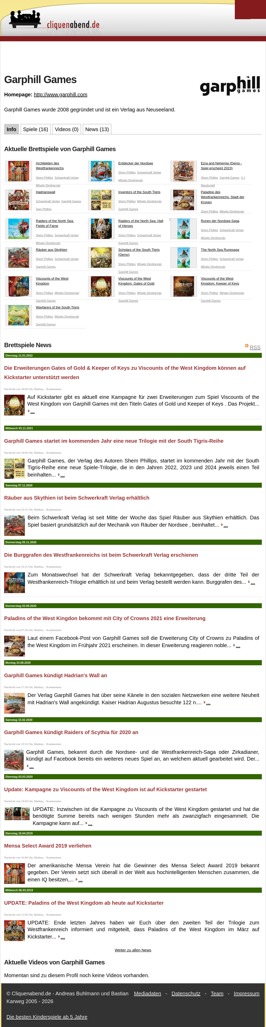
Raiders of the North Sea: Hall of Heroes (125, 224)
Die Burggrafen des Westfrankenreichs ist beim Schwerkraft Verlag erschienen (101, 555)
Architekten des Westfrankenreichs (34, 167)
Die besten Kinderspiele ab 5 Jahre (46, 1017)
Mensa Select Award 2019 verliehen (47, 846)
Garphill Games (229, 177)
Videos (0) (66, 129)
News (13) (97, 129)
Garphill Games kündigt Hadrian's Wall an (55, 675)
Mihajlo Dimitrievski (48, 185)
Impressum (247, 993)
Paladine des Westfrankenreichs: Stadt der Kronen (207, 198)
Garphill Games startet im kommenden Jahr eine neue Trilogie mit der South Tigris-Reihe (113, 441)
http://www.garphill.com (60, 94)
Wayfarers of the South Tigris (42, 308)
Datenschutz (185, 993)
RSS (255, 347)
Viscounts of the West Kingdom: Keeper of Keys (204, 282)
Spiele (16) (35, 129)
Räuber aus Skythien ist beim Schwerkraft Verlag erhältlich (76, 498)
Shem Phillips (44, 177)
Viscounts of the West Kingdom (36, 282)
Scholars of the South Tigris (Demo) (124, 253)
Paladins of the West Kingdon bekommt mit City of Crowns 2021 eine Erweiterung (104, 618)
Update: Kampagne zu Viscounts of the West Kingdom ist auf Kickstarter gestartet (105, 789)
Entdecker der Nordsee (120, 164)
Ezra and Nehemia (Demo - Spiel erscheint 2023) (206, 167)
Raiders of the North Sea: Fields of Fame (39, 224)
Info (11, 129)
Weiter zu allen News (133, 950)
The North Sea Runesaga (204, 250)
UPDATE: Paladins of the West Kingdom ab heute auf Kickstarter (84, 903)
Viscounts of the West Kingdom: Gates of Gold (121, 282)
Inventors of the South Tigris (124, 193)
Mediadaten (147, 993)
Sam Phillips (44, 209)
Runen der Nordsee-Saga (204, 222)
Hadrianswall (30, 193)
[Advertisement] (133, 57)
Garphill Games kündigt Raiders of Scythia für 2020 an (71, 732)
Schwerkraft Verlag (66, 177)
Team (217, 993)
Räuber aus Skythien (36, 250)
